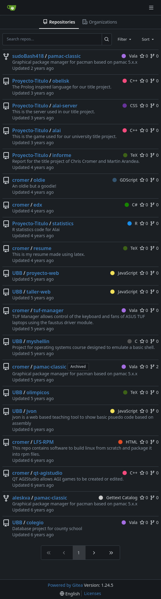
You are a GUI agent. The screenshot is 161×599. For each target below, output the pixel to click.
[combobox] (125, 39)
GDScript (124, 180)
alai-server (64, 106)
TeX (130, 155)
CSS (130, 105)
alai (56, 130)
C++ (130, 81)
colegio (34, 522)
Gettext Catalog (118, 497)
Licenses (92, 593)
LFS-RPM (44, 442)
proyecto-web (42, 273)
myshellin (37, 341)
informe (61, 155)
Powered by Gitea (65, 585)
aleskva (21, 498)
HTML (127, 442)
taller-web (38, 292)
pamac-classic (64, 56)
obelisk (60, 81)
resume (43, 248)
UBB (17, 273)
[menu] (70, 594)
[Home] (11, 7)
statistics (63, 223)
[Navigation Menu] (152, 7)
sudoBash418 (28, 56)
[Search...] (107, 39)
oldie (39, 180)
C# (131, 205)
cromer (20, 180)
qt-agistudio (48, 473)
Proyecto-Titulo (30, 81)
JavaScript (123, 273)
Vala (129, 56)
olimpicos (37, 392)
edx (38, 205)
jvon (31, 411)
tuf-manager (49, 310)
